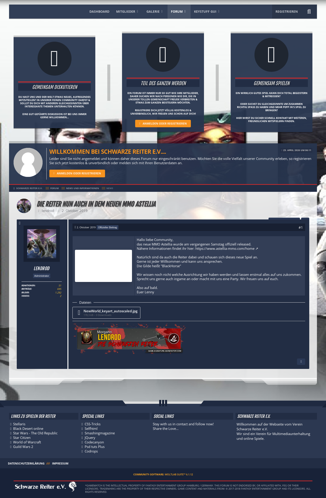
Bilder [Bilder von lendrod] (25, 292)
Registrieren (287, 11)
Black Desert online (28, 428)
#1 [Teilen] (301, 227)
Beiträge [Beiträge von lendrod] (26, 289)
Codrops (91, 451)
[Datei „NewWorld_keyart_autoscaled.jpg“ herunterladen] (106, 312)
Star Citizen (22, 437)
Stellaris (19, 423)
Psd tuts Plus (95, 446)
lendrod (48, 210)
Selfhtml (91, 428)
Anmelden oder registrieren (165, 123)
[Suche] (309, 12)
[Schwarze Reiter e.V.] (44, 10)
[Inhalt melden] (301, 361)
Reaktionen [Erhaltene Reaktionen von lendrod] (28, 286)
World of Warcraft (27, 441)
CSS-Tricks (93, 423)
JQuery (90, 437)
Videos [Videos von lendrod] (25, 296)
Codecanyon (94, 441)
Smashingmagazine (100, 432)
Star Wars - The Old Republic (35, 432)
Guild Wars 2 (23, 446)
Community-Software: (163, 474)
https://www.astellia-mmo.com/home (224, 248)
